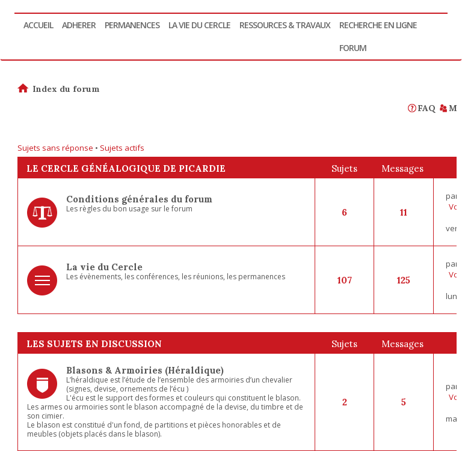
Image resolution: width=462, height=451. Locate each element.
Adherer (79, 25)
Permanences (132, 25)
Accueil (38, 25)
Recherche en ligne (378, 25)
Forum (352, 47)
